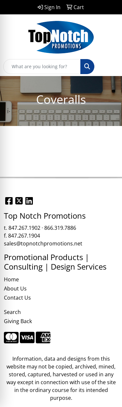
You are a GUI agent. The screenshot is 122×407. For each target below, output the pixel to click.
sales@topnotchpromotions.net (43, 243)
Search (12, 312)
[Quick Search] (42, 66)
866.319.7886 (60, 227)
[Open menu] (108, 66)
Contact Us (17, 297)
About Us (15, 288)
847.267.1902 (24, 227)
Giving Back (18, 321)
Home (11, 279)
